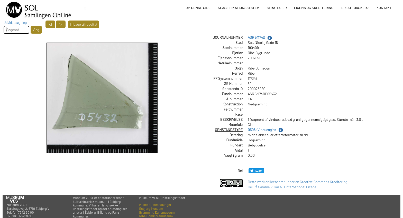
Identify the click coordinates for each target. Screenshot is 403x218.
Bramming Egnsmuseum (157, 212)
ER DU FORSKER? (355, 7)
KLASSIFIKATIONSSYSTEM (238, 7)
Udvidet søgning (15, 23)
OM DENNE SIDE (198, 7)
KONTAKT (384, 7)
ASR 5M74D (256, 37)
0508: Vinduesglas (262, 129)
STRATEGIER (277, 7)
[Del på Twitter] (256, 171)
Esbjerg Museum (151, 208)
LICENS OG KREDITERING (314, 7)
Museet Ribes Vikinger (155, 205)
